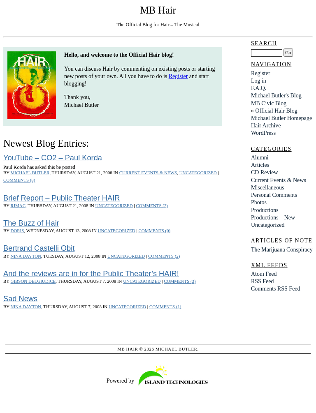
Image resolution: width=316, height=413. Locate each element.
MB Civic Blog (268, 103)
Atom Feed (263, 274)
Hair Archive (266, 125)
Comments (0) (154, 230)
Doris (17, 230)
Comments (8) (19, 180)
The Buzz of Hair (31, 223)
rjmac (18, 205)
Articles (260, 165)
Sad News (20, 298)
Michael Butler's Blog (276, 95)
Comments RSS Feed (275, 289)
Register (178, 76)
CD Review (264, 172)
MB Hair (158, 10)
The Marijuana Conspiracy (282, 250)
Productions (265, 210)
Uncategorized (198, 172)
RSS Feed (262, 281)
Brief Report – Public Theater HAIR (61, 198)
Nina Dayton (26, 256)
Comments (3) (179, 281)
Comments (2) (152, 205)
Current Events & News (148, 172)
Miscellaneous (267, 188)
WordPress (263, 133)
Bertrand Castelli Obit (38, 248)
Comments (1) (165, 306)
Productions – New (273, 218)
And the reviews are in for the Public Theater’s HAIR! (91, 273)
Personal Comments (274, 195)
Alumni (260, 158)
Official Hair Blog (276, 111)
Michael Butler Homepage (281, 118)
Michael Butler (30, 172)
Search (264, 43)
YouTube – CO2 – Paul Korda (52, 157)
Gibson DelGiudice (33, 281)
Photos (259, 202)
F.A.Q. (258, 88)
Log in (258, 81)
